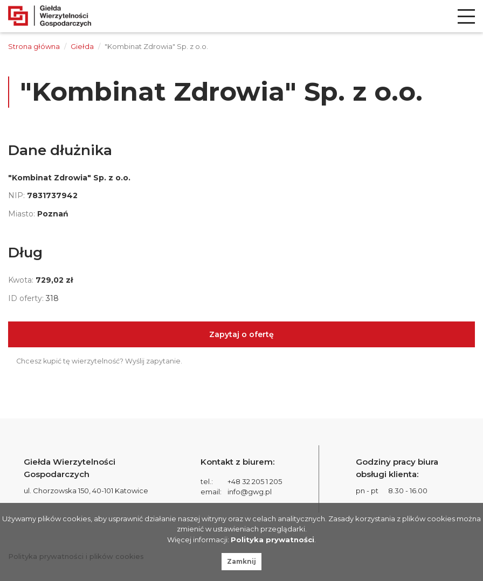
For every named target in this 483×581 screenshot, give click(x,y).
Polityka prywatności (272, 539)
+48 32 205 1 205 (254, 481)
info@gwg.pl (249, 491)
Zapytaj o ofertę (241, 334)
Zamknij (241, 561)
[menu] (466, 16)
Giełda (82, 46)
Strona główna (34, 46)
